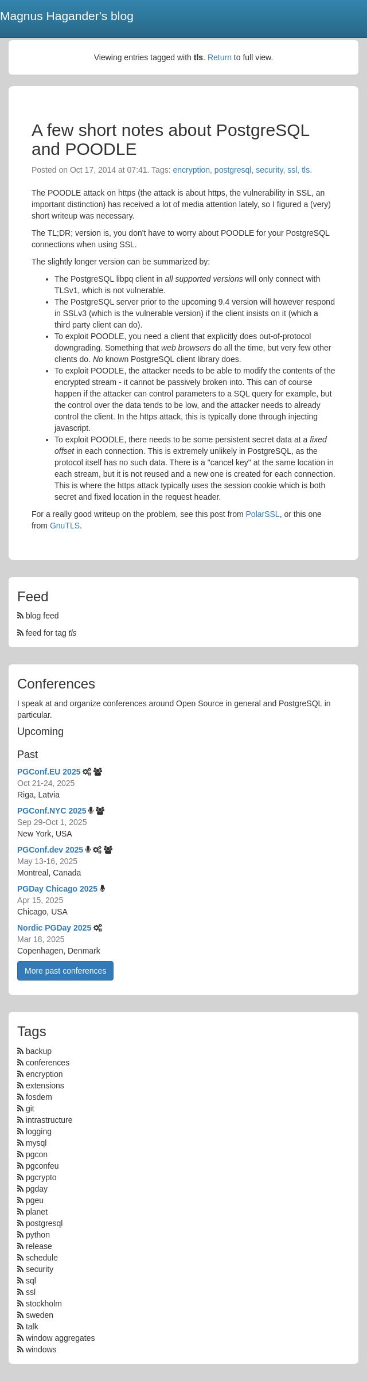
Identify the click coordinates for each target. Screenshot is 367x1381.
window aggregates (60, 1338)
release (39, 1246)
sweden (39, 1315)
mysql (36, 1142)
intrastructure (49, 1120)
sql (31, 1280)
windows (41, 1349)
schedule (42, 1257)
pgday (37, 1188)
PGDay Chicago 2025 (57, 888)
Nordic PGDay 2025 (54, 927)
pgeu (35, 1200)
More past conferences (65, 970)
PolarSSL (263, 514)
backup (39, 1051)
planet (37, 1211)
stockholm (44, 1303)
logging (39, 1131)
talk (32, 1326)
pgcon (37, 1154)
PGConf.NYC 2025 (52, 810)
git (30, 1108)
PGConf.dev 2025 (50, 849)
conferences (47, 1062)
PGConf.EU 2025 (48, 771)
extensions (45, 1085)
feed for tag (47, 632)
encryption (191, 169)
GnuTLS (65, 525)
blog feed (38, 615)
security (269, 169)
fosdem (39, 1097)
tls (306, 169)
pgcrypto (41, 1177)
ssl (292, 169)
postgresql (233, 169)
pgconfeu (42, 1165)
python (38, 1234)
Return (220, 57)
